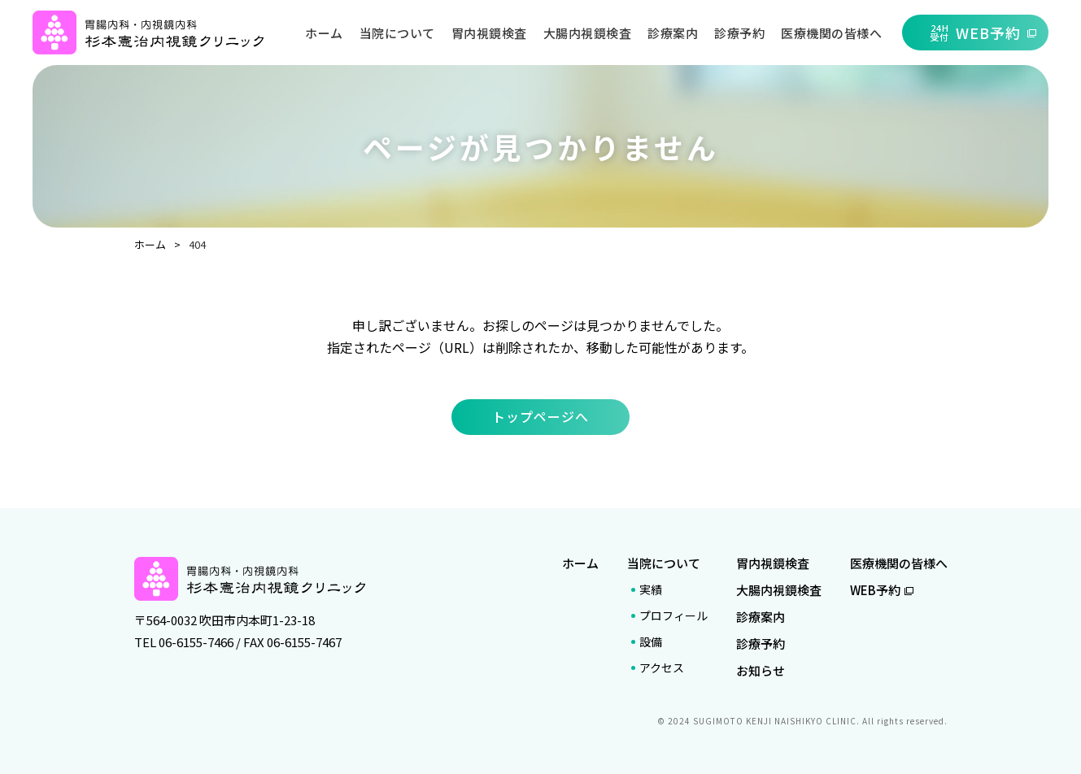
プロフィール (673, 615)
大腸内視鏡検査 (587, 32)
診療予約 (739, 32)
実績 (650, 589)
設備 (650, 641)
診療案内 (672, 32)
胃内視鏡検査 (489, 32)
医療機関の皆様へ (831, 32)
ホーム (324, 32)
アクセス (661, 667)
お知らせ (760, 670)
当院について (397, 32)
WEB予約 (881, 590)
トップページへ (540, 416)
